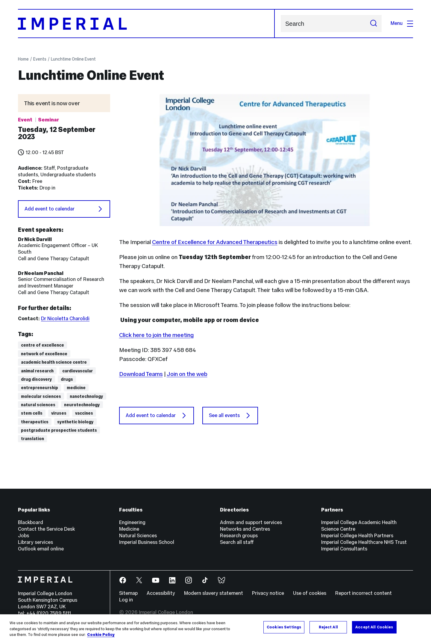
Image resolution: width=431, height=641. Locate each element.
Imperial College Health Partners (357, 535)
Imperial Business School (146, 542)
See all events (230, 415)
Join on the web (187, 373)
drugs (67, 379)
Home (23, 59)
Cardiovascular (77, 371)
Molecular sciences (41, 396)
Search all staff (237, 542)
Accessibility (161, 593)
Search (280, 23)
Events (39, 59)
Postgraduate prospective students (59, 430)
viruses (58, 413)
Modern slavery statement (213, 593)
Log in (126, 600)
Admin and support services (251, 522)
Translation (32, 438)
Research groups (239, 535)
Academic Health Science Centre (54, 362)
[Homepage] (146, 23)
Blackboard (30, 522)
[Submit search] (373, 23)
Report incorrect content (363, 593)
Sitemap (128, 593)
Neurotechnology (82, 404)
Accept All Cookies (374, 627)
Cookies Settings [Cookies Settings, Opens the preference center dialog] (284, 627)
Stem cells (32, 413)
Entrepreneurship (39, 387)
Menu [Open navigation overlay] (402, 23)
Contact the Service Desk (46, 529)
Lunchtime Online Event (73, 59)
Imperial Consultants (344, 549)
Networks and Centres (245, 529)
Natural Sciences (38, 404)
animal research (37, 371)
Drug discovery (36, 379)
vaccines (84, 413)
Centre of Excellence (42, 345)
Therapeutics (34, 422)
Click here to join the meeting (156, 334)
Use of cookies (309, 593)
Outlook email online (41, 549)
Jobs (23, 535)
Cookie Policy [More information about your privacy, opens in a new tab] (101, 635)
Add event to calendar (64, 209)
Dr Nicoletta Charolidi (65, 318)
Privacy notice (268, 593)
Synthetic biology (75, 422)
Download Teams (141, 373)
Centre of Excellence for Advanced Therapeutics (214, 242)
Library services (35, 542)
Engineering (132, 522)
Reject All (328, 627)
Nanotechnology (86, 396)
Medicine (76, 387)
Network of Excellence (44, 353)
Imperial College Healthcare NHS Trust (364, 542)
